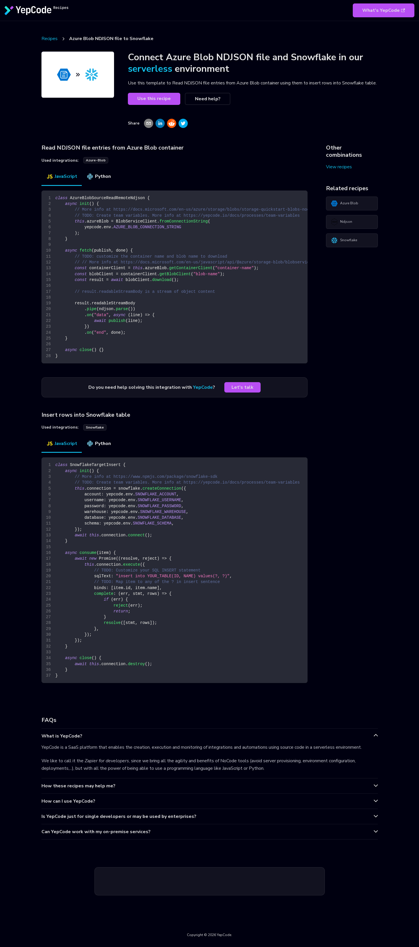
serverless (150, 69)
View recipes (339, 167)
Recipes (49, 38)
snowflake (95, 427)
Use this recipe (154, 98)
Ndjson (341, 221)
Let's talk (242, 387)
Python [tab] (98, 176)
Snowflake (344, 240)
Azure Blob (344, 203)
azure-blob (96, 160)
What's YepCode (383, 10)
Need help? (208, 99)
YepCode (203, 387)
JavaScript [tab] (61, 176)
